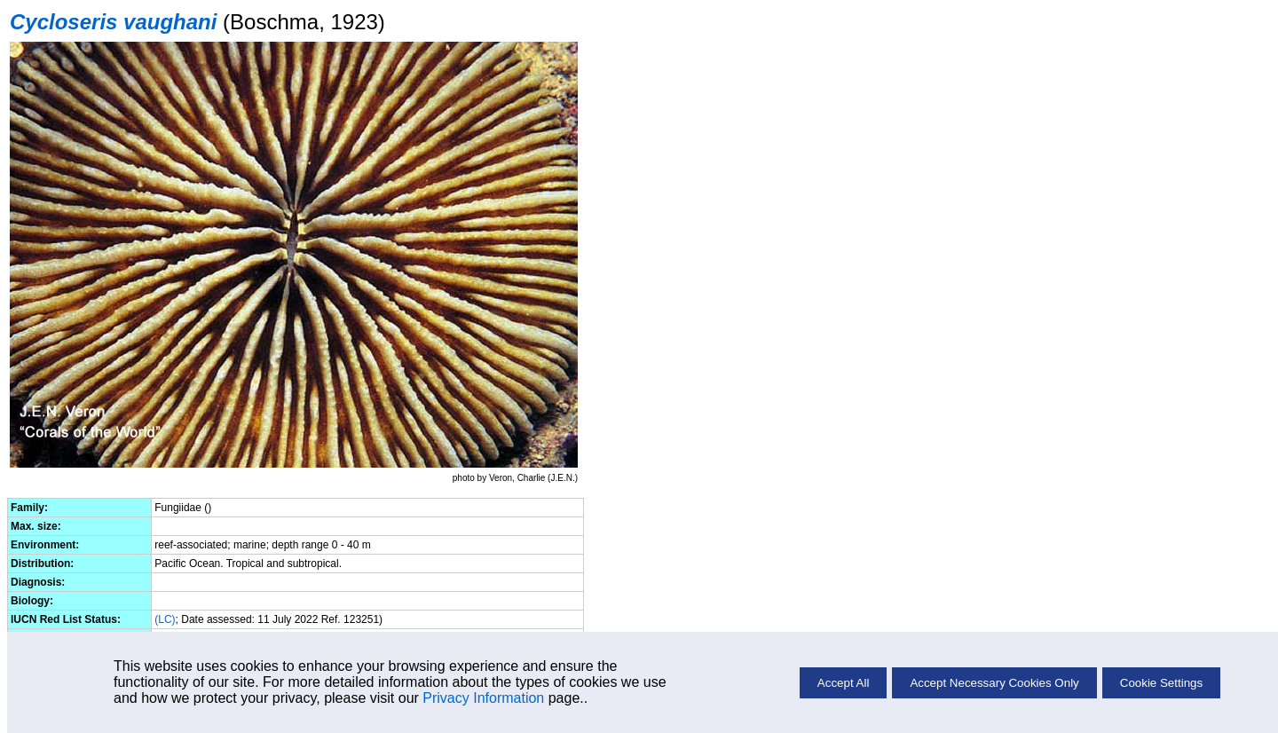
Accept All (843, 683)
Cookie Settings (1161, 683)
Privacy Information (483, 697)
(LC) (164, 619)
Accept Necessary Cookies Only (994, 683)
